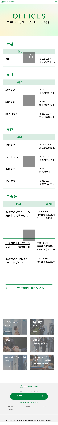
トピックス (45, 406)
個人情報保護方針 (9, 416)
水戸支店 (10, 181)
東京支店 (10, 144)
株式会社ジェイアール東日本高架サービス (17, 213)
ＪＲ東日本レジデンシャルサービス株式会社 (17, 245)
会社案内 (10, 406)
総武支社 (10, 89)
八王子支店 (11, 157)
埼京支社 (10, 102)
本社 (7, 59)
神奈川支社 (11, 114)
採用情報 (10, 409)
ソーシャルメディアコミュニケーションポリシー (21, 419)
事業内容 (28, 406)
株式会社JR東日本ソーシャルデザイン (18, 260)
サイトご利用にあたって (26, 416)
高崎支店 (10, 169)
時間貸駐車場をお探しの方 (28, 402)
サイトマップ (46, 419)
